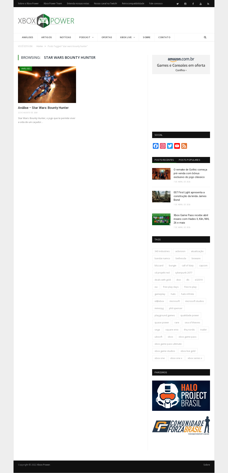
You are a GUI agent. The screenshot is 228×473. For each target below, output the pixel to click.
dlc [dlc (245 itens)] (187, 279)
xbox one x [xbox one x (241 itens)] (176, 358)
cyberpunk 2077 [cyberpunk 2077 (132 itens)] (183, 272)
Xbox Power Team (53, 3)
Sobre (146, 37)
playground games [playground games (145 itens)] (165, 315)
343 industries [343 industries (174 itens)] (162, 251)
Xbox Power (43, 464)
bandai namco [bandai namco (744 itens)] (162, 258)
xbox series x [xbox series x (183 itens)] (195, 358)
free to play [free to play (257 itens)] (190, 287)
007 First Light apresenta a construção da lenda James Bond (190, 196)
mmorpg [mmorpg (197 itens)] (159, 308)
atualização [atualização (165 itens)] (197, 251)
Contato (164, 37)
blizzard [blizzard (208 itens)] (159, 265)
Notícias (65, 37)
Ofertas (107, 37)
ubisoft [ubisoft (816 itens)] (158, 336)
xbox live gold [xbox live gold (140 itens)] (188, 351)
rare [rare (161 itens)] (177, 322)
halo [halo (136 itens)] (173, 294)
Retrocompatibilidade (133, 3)
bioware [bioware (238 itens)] (196, 258)
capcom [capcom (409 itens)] (203, 265)
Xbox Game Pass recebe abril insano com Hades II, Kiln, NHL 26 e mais (191, 219)
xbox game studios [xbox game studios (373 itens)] (165, 351)
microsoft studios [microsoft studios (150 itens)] (194, 301)
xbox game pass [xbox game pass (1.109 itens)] (187, 336)
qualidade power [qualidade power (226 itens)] (189, 315)
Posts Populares (189, 159)
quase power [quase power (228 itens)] (162, 322)
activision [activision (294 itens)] (180, 251)
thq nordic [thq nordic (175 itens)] (189, 329)
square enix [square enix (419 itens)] (171, 329)
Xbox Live (126, 37)
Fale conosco (156, 3)
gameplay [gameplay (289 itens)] (160, 294)
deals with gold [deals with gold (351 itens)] (163, 279)
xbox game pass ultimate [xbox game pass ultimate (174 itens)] (168, 344)
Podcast (84, 37)
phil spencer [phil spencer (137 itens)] (175, 308)
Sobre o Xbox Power (28, 3)
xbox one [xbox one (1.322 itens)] (160, 358)
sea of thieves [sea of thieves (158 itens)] (192, 322)
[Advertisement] (145, 20)
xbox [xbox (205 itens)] (170, 336)
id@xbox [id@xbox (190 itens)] (159, 301)
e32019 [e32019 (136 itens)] (199, 279)
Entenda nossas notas (78, 3)
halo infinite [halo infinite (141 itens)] (187, 294)
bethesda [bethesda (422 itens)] (181, 258)
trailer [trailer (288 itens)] (203, 329)
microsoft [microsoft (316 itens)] (175, 301)
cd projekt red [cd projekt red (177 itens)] (162, 272)
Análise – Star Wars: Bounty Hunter (43, 108)
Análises (27, 37)
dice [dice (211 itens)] (178, 279)
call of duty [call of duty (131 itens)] (188, 265)
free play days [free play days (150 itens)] (171, 287)
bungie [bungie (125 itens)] (172, 265)
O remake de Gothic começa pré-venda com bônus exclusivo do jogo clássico (190, 173)
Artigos (46, 37)
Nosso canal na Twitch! (105, 3)
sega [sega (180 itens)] (157, 329)
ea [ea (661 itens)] (156, 287)
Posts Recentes (164, 159)
